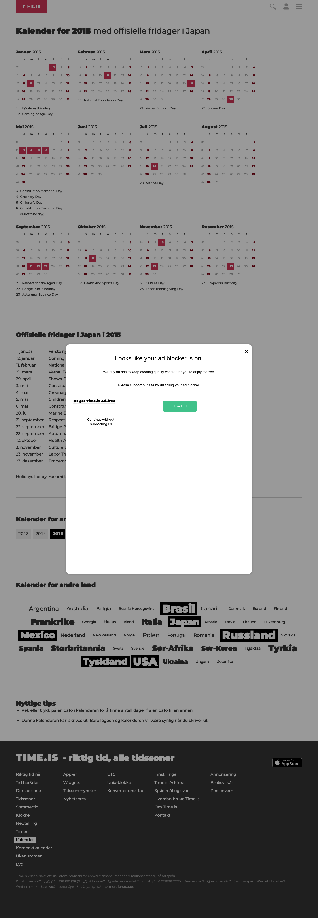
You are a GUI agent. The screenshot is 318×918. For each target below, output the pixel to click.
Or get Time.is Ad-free (94, 401)
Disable (180, 406)
